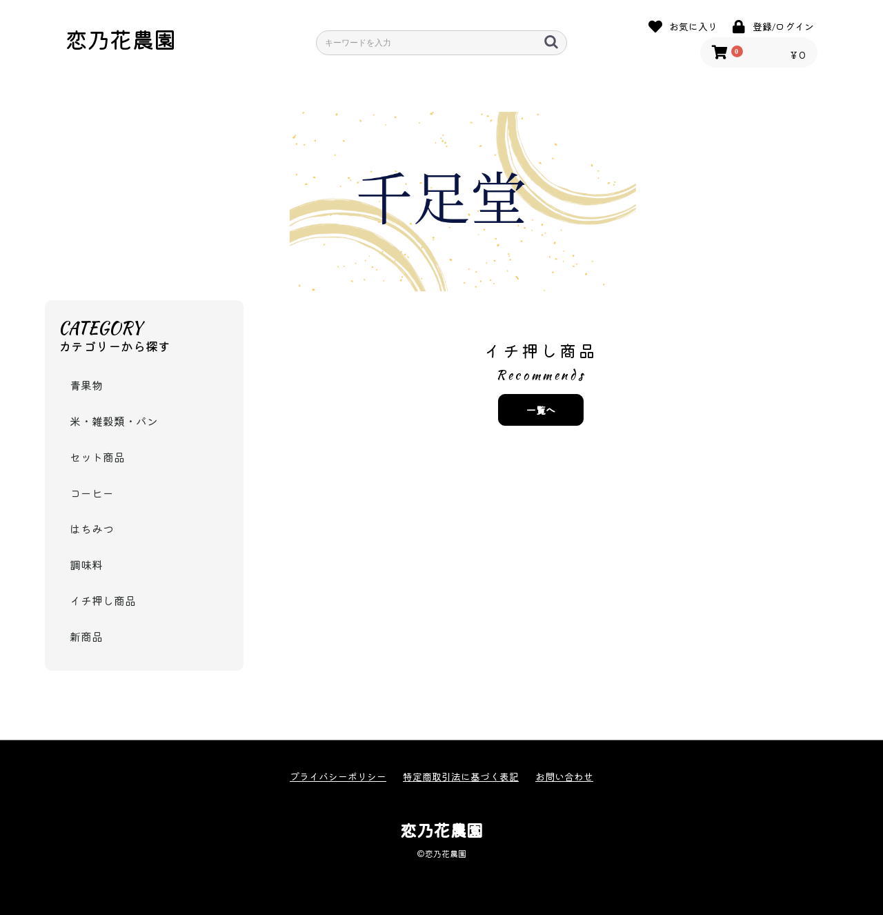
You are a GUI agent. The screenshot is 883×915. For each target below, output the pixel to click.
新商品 (86, 636)
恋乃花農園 (121, 39)
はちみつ (92, 528)
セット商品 (97, 457)
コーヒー (92, 492)
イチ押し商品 (103, 600)
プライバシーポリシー (338, 776)
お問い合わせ (564, 776)
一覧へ (540, 410)
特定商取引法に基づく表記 (461, 776)
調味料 (86, 564)
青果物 (86, 385)
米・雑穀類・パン (114, 421)
